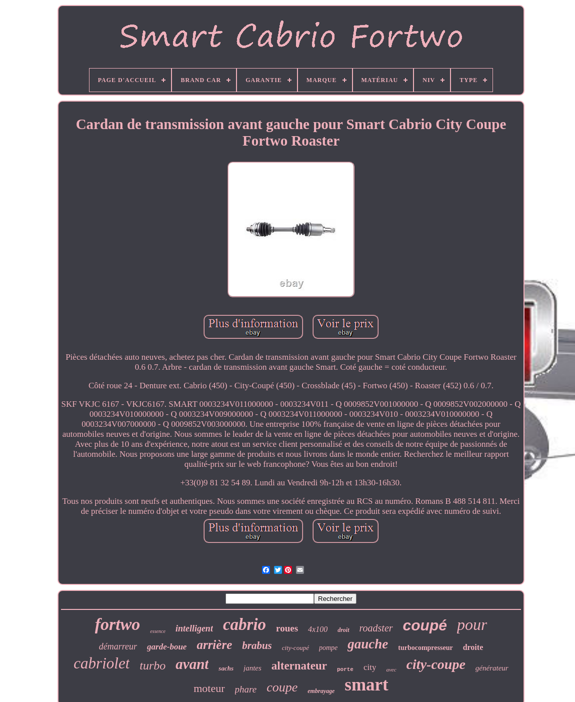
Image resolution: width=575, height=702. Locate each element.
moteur (209, 688)
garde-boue (166, 646)
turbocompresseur (425, 647)
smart (366, 684)
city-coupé (295, 647)
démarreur (118, 646)
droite (473, 647)
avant (192, 664)
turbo (153, 665)
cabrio (244, 624)
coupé (425, 625)
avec (391, 669)
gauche (368, 643)
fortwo (117, 624)
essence (158, 631)
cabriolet (102, 663)
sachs (226, 668)
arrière (214, 644)
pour (472, 624)
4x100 (318, 629)
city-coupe (436, 664)
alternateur (299, 665)
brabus (257, 645)
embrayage (321, 690)
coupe (282, 687)
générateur (492, 668)
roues (287, 628)
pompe (328, 647)
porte (345, 669)
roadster (376, 627)
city (370, 667)
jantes (253, 668)
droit (343, 629)
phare (246, 689)
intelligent (194, 628)
